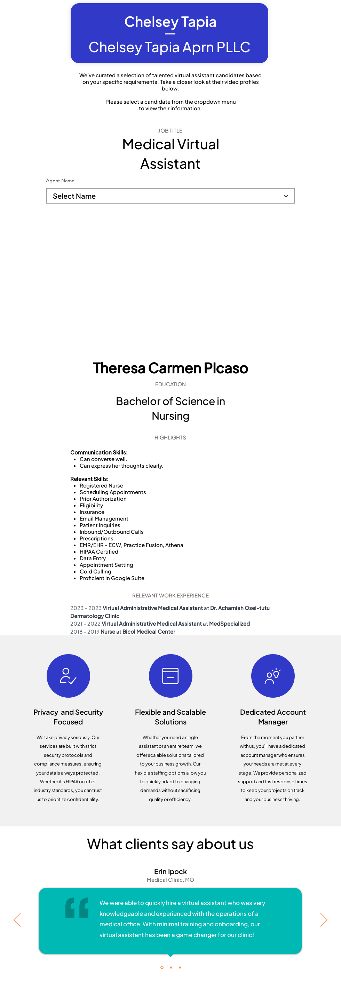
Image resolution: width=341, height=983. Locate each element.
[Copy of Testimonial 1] (171, 967)
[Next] (323, 920)
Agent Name (60, 180)
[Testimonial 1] (162, 967)
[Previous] (17, 920)
